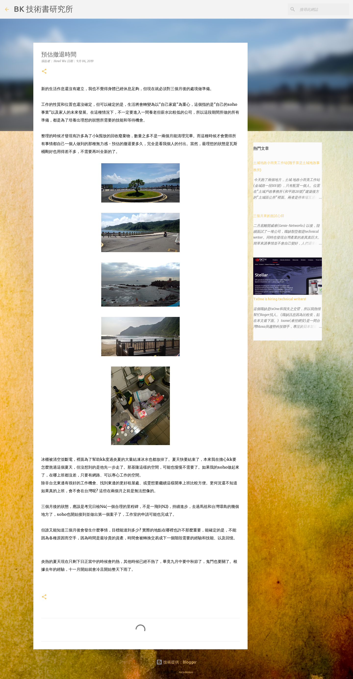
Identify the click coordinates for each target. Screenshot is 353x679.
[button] (44, 71)
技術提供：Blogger (176, 662)
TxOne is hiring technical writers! (279, 299)
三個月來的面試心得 (268, 216)
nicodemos (186, 672)
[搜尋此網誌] (323, 9)
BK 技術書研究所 (43, 8)
